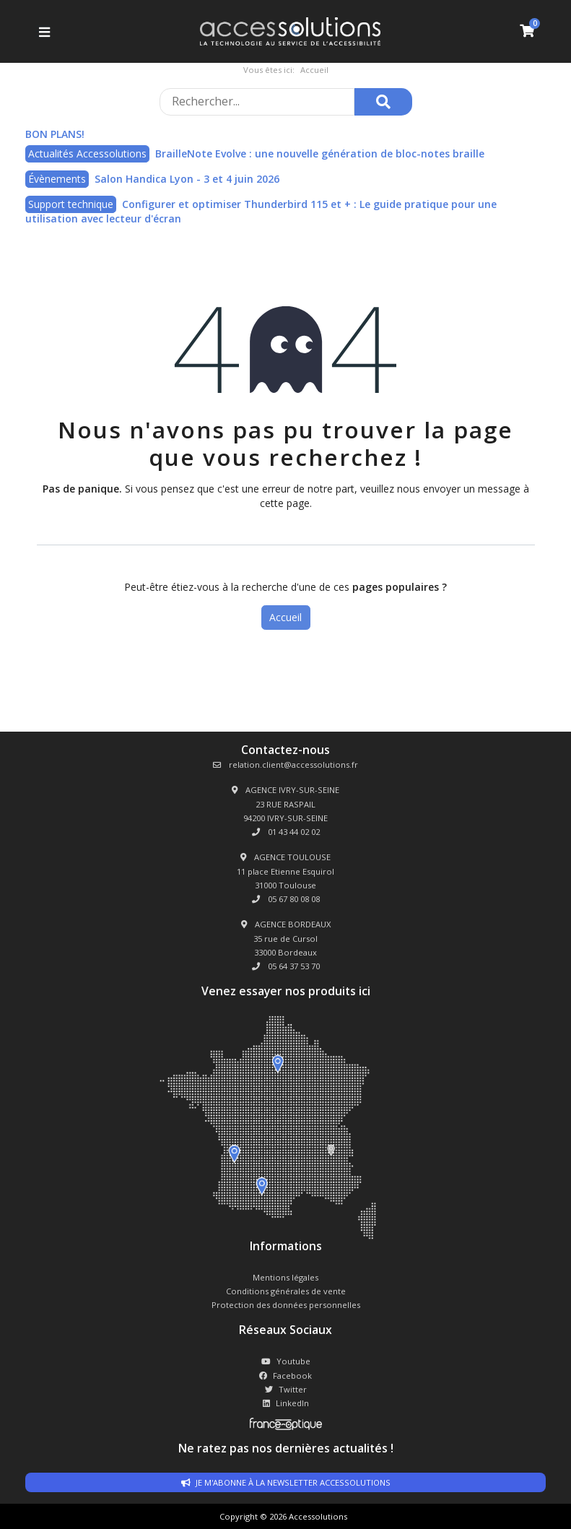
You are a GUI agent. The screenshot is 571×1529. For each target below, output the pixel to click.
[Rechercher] (383, 101)
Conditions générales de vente (286, 1291)
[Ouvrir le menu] (43, 31)
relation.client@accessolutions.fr (285, 764)
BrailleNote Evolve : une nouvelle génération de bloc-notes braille (319, 153)
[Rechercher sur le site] (257, 101)
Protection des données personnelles (286, 1304)
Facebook (285, 1375)
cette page (285, 503)
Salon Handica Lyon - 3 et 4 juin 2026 (187, 179)
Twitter (286, 1389)
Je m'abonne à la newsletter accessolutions (286, 1482)
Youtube (285, 1361)
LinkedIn (286, 1403)
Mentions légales (285, 1277)
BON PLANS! (54, 134)
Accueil (285, 617)
